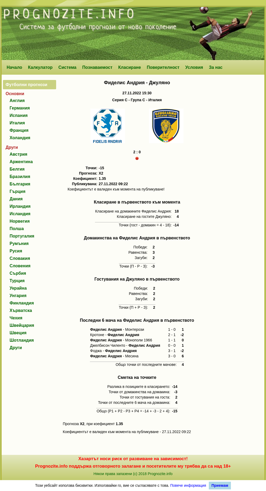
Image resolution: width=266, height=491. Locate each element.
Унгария (18, 295)
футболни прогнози (86, 27)
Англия (17, 100)
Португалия (22, 236)
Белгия (17, 169)
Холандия (20, 138)
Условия (194, 67)
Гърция (18, 191)
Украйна (18, 288)
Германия (20, 108)
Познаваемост (97, 67)
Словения (20, 266)
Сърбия (18, 273)
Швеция (18, 333)
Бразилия (20, 176)
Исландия (20, 213)
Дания (16, 199)
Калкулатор (40, 67)
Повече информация (188, 485)
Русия (16, 251)
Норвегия (20, 221)
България (20, 184)
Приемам (219, 485)
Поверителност (163, 67)
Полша (17, 228)
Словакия (20, 258)
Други (16, 347)
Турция (17, 280)
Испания (19, 115)
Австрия (18, 154)
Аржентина (21, 161)
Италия (17, 123)
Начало (14, 67)
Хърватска (21, 310)
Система (68, 67)
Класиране (129, 67)
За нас (215, 67)
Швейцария (22, 325)
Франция (19, 130)
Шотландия (22, 340)
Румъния (19, 243)
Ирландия (20, 206)
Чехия (16, 318)
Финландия (22, 303)
